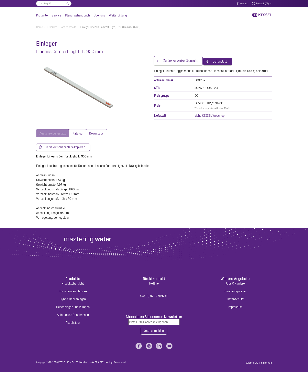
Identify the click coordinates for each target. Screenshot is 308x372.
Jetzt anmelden (154, 329)
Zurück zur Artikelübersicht (180, 60)
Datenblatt (220, 60)
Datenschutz (235, 298)
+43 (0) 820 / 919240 (154, 295)
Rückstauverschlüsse (73, 290)
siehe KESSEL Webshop (209, 114)
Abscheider (73, 321)
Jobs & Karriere (235, 282)
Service (56, 15)
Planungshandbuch (77, 15)
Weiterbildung (118, 15)
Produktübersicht (73, 282)
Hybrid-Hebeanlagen (73, 298)
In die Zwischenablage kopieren (65, 146)
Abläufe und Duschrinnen (73, 313)
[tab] (52, 132)
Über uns (99, 15)
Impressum (235, 305)
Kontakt (244, 3)
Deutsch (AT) (262, 3)
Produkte (42, 15)
